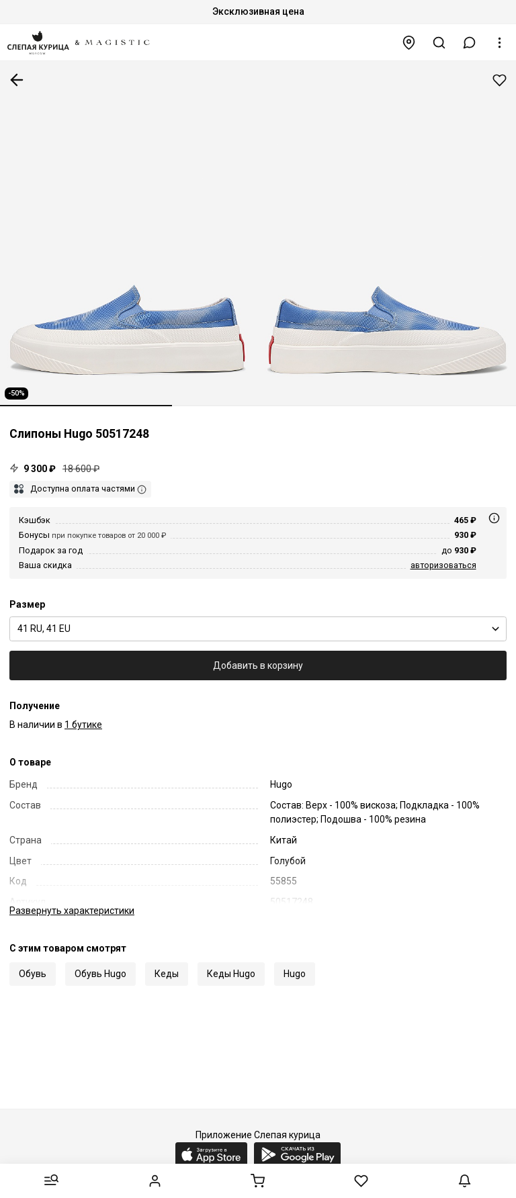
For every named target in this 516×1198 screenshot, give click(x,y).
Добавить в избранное (499, 80)
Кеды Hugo (231, 973)
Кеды (167, 973)
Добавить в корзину (258, 665)
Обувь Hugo (100, 973)
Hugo (295, 973)
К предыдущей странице (16, 80)
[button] (470, 42)
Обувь (32, 973)
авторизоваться (443, 565)
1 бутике (83, 724)
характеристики (71, 910)
